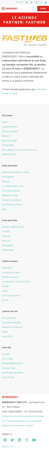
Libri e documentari (11, 295)
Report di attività (10, 131)
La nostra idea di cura (12, 186)
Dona (43, 8)
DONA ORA (8, 250)
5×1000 (5, 231)
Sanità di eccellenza (11, 200)
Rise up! (6, 241)
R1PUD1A (7, 268)
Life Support (8, 177)
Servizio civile (8, 368)
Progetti (6, 181)
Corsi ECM (7, 336)
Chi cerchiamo (9, 318)
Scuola (5, 286)
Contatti (6, 354)
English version (8, 446)
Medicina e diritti (10, 195)
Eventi (5, 300)
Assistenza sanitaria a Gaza (15, 172)
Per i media (7, 359)
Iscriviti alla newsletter (12, 372)
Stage (5, 332)
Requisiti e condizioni (12, 327)
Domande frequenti (11, 322)
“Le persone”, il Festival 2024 (16, 281)
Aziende (6, 236)
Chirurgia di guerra (11, 190)
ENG (19, 2)
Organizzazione (9, 126)
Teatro (5, 291)
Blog (4, 209)
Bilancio (6, 136)
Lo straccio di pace (11, 272)
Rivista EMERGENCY (12, 363)
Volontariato (8, 245)
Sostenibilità (8, 145)
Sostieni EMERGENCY (13, 227)
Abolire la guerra (10, 277)
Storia (5, 122)
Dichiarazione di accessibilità (27, 421)
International (8, 377)
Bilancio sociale (9, 140)
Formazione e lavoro (12, 204)
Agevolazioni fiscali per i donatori (18, 425)
